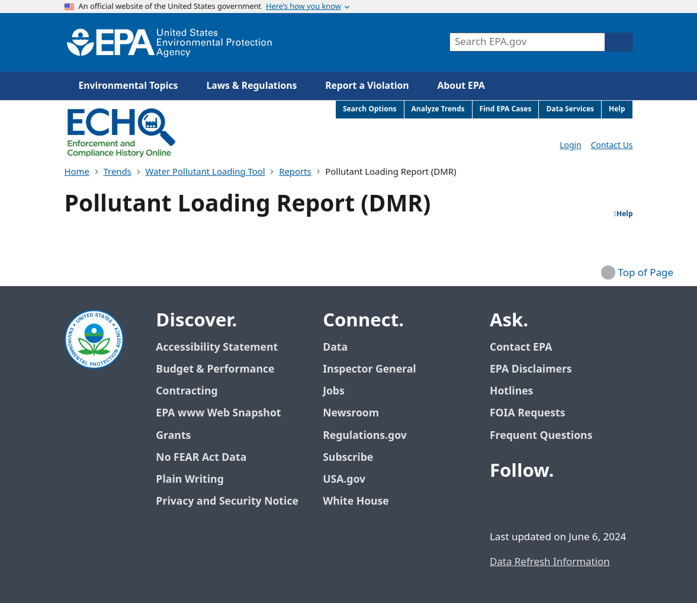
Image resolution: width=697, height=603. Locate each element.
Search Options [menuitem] (370, 109)
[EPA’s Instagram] (587, 503)
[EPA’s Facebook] (501, 503)
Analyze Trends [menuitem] (438, 109)
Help (623, 214)
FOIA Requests (527, 413)
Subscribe (348, 457)
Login (570, 145)
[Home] (169, 42)
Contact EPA (521, 347)
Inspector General (369, 369)
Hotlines (511, 391)
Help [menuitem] (617, 109)
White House (362, 501)
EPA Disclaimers (531, 369)
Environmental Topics (128, 86)
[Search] (619, 42)
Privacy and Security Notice (227, 501)
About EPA (461, 86)
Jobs (334, 391)
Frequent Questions (541, 435)
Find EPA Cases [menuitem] (506, 109)
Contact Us (612, 145)
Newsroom (351, 413)
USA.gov (350, 479)
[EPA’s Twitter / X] (530, 503)
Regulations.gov (371, 435)
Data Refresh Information (550, 562)
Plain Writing (189, 479)
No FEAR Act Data (201, 457)
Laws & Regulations (251, 86)
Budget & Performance (215, 369)
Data (335, 347)
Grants (173, 435)
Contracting (186, 391)
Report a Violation (367, 86)
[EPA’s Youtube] (558, 503)
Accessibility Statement (217, 347)
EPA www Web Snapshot (218, 413)
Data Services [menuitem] (570, 109)
